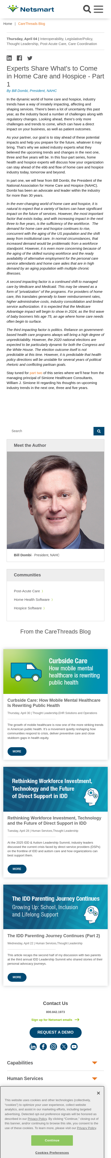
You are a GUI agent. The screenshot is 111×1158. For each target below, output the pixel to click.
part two (36, 373)
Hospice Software (28, 608)
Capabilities (20, 1062)
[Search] (50, 431)
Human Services (25, 1078)
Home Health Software (32, 599)
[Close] (98, 1106)
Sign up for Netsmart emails (51, 1020)
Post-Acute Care (27, 591)
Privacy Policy (37, 1132)
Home (7, 24)
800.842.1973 (55, 1012)
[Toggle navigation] (98, 9)
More (17, 751)
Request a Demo (55, 1032)
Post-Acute (19, 1094)
